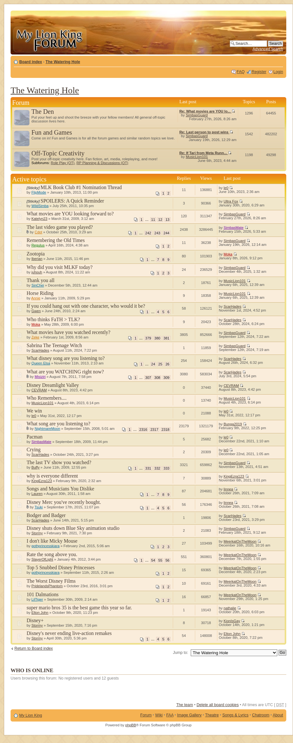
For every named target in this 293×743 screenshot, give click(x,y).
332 (157, 468)
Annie (35, 298)
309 (166, 378)
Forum (146, 715)
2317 (154, 429)
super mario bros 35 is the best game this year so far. (79, 607)
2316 (143, 429)
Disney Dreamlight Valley (53, 385)
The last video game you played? (60, 227)
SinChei (37, 285)
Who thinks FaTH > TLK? (53, 319)
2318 (166, 429)
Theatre (212, 715)
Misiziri (40, 377)
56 (167, 560)
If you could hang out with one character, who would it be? (86, 306)
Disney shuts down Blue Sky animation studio (73, 528)
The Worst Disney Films (51, 581)
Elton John (39, 612)
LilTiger (37, 599)
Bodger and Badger (46, 515)
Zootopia (36, 253)
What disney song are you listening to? (66, 358)
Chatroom (260, 715)
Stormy (37, 533)
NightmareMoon (47, 428)
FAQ (241, 72)
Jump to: (180, 652)
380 (157, 338)
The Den (42, 111)
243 (157, 233)
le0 (225, 188)
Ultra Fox (230, 201)
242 (148, 233)
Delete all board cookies (218, 705)
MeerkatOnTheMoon (239, 541)
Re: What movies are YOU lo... (207, 111)
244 (166, 233)
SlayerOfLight (42, 559)
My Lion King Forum (49, 39)
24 (153, 364)
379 (148, 338)
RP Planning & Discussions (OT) (102, 163)
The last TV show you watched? (59, 462)
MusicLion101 (197, 157)
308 (157, 378)
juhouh (36, 272)
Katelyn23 (39, 219)
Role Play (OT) (62, 163)
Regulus (38, 245)
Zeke (35, 337)
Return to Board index (33, 648)
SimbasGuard (196, 115)
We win (34, 410)
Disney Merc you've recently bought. (64, 502)
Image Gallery (189, 715)
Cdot (38, 232)
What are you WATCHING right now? (65, 371)
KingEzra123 (41, 481)
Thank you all (40, 280)
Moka (227, 254)
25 (160, 364)
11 (153, 219)
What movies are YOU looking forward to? (70, 213)
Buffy (35, 467)
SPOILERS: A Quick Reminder (72, 201)
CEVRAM (39, 390)
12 (160, 219)
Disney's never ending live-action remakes (69, 633)
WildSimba (39, 206)
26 (167, 364)
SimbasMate (233, 228)
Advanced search (268, 49)
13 (167, 219)
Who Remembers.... (47, 398)
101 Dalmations (43, 594)
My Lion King (30, 715)
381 (166, 338)
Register (259, 72)
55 (160, 560)
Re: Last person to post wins (206, 132)
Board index (30, 62)
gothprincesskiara (45, 546)
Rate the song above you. (52, 554)
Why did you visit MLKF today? (60, 267)
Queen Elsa (40, 363)
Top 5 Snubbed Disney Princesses (61, 567)
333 (166, 468)
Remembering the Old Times (56, 240)
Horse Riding (40, 293)
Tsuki (39, 507)
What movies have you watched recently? (68, 332)
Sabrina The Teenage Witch (54, 345)
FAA (170, 715)
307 (148, 378)
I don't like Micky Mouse (52, 541)
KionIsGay (231, 621)
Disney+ (35, 620)
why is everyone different (52, 476)
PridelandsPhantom (47, 586)
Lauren (37, 494)
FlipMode (38, 192)
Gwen (36, 311)
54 (153, 560)
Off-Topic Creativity (58, 153)
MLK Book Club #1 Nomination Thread (81, 187)
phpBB (130, 725)
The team (184, 705)
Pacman (35, 436)
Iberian (36, 259)
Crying (34, 449)
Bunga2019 (232, 424)
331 (148, 468)
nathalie (229, 608)
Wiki (159, 715)
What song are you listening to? (58, 423)
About (278, 715)
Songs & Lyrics (235, 715)
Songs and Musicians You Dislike (60, 488)
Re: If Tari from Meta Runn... (205, 153)
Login (278, 72)
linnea (228, 489)
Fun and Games (51, 132)
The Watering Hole (63, 62)
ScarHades (232, 306)
